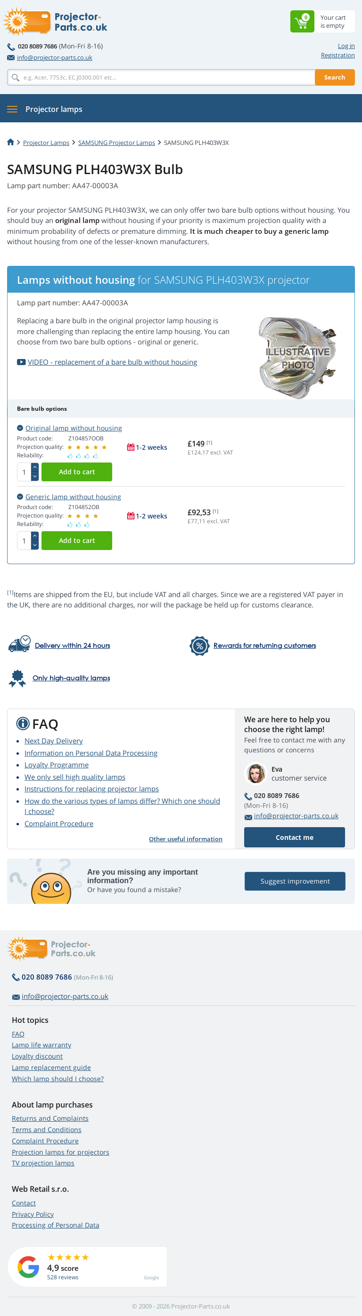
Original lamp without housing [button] (69, 427)
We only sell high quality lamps (75, 777)
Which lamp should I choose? (58, 1078)
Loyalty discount (37, 1056)
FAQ (18, 1033)
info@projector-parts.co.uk (49, 57)
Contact (24, 1202)
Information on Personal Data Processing (91, 753)
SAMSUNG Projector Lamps (116, 142)
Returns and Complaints (50, 1118)
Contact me (294, 837)
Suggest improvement (295, 881)
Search (335, 77)
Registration (338, 55)
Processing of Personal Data (55, 1224)
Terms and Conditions (47, 1129)
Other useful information (185, 839)
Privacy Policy (33, 1214)
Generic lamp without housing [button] (69, 496)
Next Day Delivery (54, 740)
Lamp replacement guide (51, 1067)
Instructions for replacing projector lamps (92, 788)
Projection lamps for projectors (60, 1152)
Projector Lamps (46, 142)
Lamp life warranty (41, 1044)
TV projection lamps (43, 1162)
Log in (346, 45)
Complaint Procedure (59, 823)
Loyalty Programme (57, 764)
